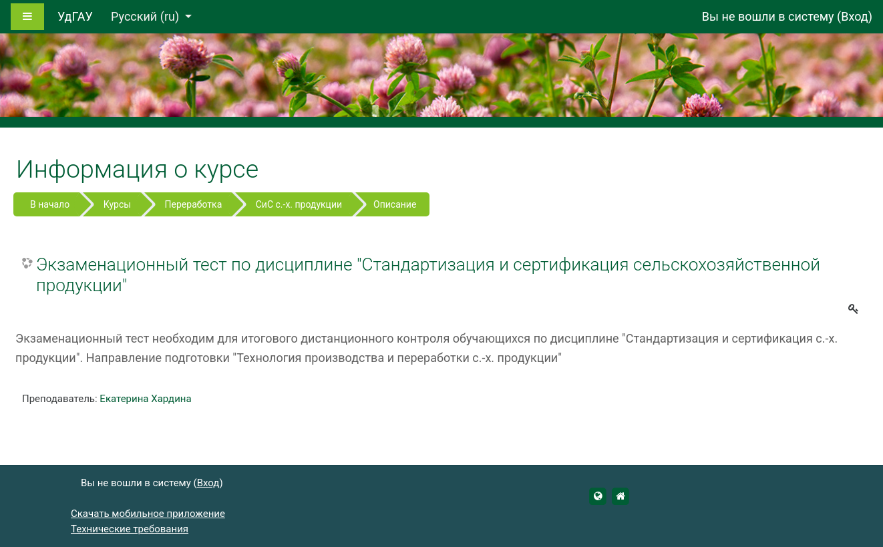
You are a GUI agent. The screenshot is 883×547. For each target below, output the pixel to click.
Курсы (117, 204)
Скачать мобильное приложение (148, 514)
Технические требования (129, 529)
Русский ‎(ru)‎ (146, 16)
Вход (854, 16)
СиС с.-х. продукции (299, 204)
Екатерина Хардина (145, 399)
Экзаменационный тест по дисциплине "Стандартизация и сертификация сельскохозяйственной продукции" (428, 275)
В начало (49, 204)
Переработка (193, 204)
